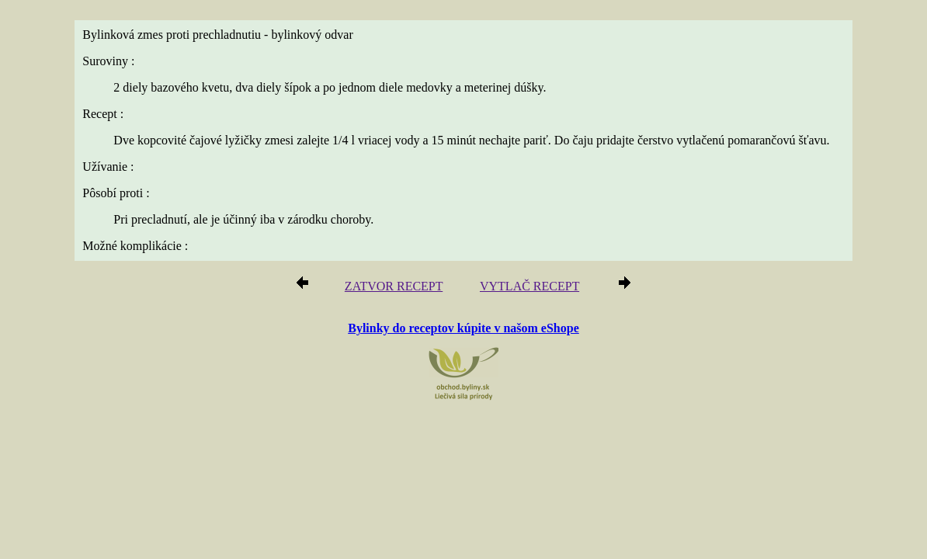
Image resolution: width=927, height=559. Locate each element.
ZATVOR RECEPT (399, 288)
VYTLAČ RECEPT (525, 288)
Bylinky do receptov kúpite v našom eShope (463, 329)
